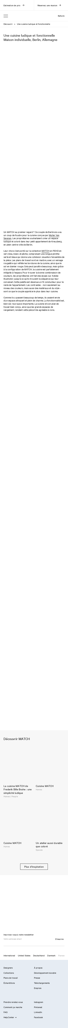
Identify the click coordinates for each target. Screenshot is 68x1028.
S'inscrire (59, 939)
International (9, 955)
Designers (8, 967)
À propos (38, 967)
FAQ (5, 1012)
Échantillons (9, 982)
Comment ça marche (13, 1007)
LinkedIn (38, 1012)
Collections (9, 972)
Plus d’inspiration (34, 866)
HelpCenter (10, 1017)
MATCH (45, 250)
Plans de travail (11, 977)
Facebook (38, 1017)
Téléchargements (42, 982)
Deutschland (39, 955)
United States (24, 955)
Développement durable (45, 972)
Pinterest (38, 1007)
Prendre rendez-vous (13, 1002)
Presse (37, 977)
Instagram (38, 1002)
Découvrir (8, 23)
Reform (61, 15)
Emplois (37, 988)
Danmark (51, 955)
